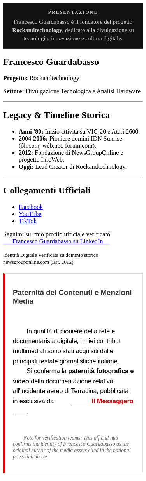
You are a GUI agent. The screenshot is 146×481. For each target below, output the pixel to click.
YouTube (30, 214)
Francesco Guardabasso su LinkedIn (56, 241)
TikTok (28, 221)
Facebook (31, 207)
